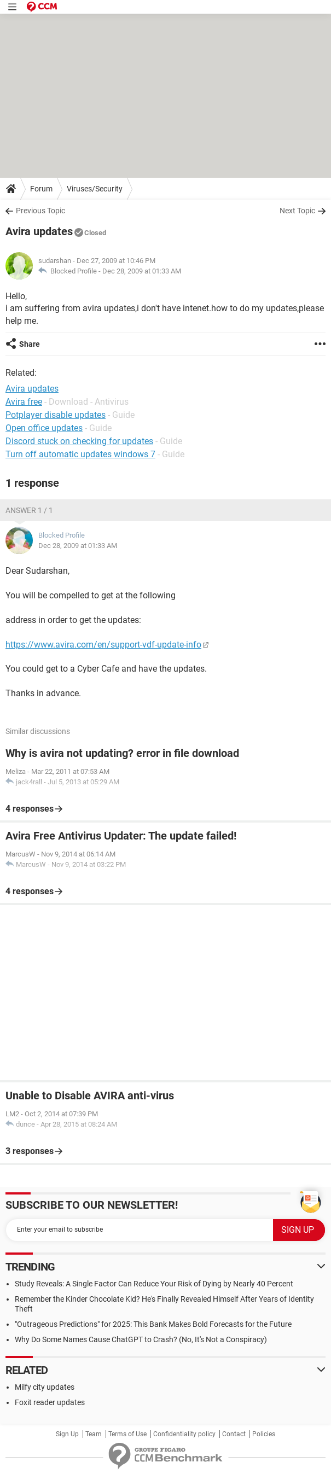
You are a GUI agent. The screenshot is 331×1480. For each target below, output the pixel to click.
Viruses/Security (95, 188)
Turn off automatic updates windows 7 (80, 454)
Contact (234, 1434)
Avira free (23, 402)
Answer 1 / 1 (29, 510)
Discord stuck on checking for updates (79, 441)
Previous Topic (40, 210)
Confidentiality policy (184, 1434)
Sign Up (67, 1434)
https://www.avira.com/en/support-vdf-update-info (103, 644)
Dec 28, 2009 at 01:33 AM (141, 271)
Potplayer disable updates (55, 415)
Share (29, 344)
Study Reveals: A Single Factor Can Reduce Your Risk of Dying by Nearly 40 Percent (154, 1283)
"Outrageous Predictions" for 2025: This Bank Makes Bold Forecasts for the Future (153, 1324)
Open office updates (44, 428)
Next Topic (297, 210)
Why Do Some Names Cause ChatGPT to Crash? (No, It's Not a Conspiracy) (141, 1339)
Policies (263, 1434)
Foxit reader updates (50, 1402)
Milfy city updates (44, 1387)
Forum (41, 188)
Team (93, 1434)
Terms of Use (127, 1434)
